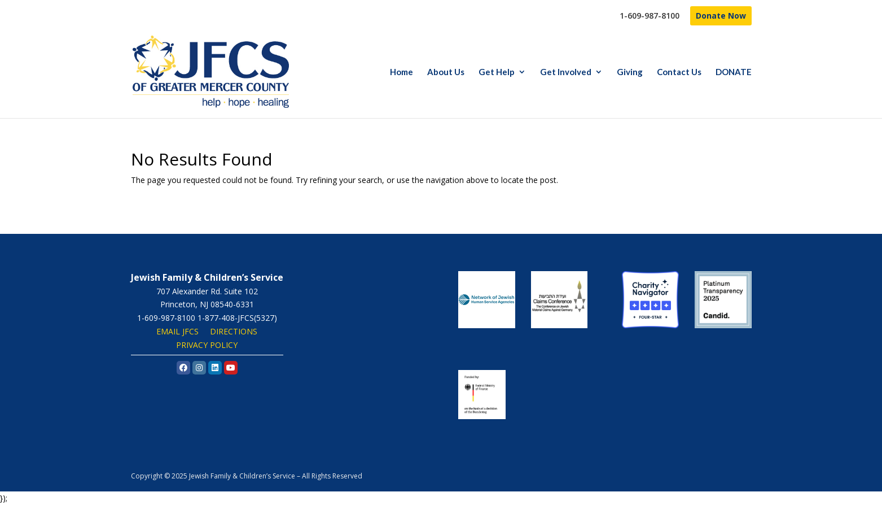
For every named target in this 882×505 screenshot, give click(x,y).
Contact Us (679, 72)
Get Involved (565, 72)
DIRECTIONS (233, 331)
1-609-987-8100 (649, 16)
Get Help (497, 72)
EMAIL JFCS (177, 331)
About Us (445, 72)
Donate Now (721, 15)
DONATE (734, 72)
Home (401, 72)
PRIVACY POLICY (207, 344)
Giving (630, 72)
